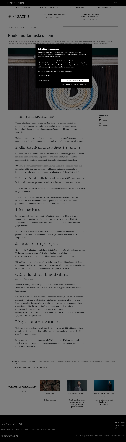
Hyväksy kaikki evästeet (75, 80)
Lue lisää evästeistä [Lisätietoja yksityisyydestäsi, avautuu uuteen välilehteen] (44, 75)
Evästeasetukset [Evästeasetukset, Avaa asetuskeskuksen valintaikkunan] (44, 80)
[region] (64, 66)
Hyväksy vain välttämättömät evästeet (74, 84)
